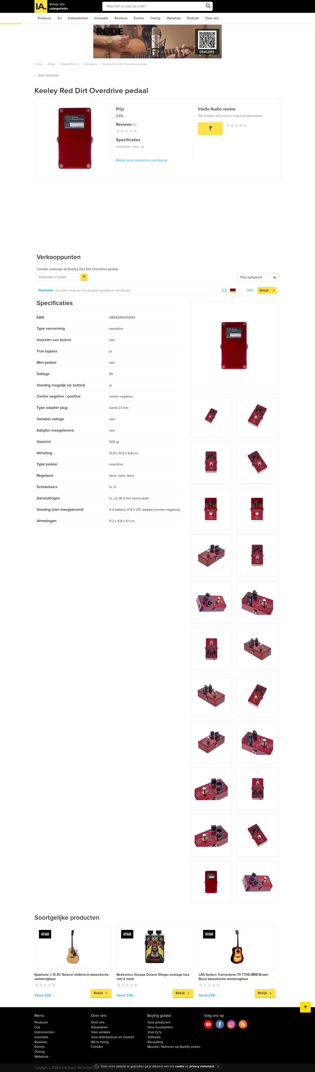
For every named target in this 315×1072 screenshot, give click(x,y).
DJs (37, 1027)
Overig (155, 18)
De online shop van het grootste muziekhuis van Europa (92, 290)
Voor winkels (100, 1032)
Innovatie (101, 18)
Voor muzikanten (160, 1027)
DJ (60, 18)
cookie (179, 1066)
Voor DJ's (154, 1032)
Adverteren (99, 1027)
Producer (44, 18)
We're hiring (100, 1042)
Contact (97, 1047)
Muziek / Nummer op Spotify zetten (174, 1047)
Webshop (174, 18)
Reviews (121, 18)
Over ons (212, 18)
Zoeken (208, 6)
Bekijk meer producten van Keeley (141, 160)
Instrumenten (78, 18)
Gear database (48, 75)
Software (154, 1037)
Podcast (193, 18)
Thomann (45, 290)
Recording (155, 1042)
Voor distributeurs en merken (112, 1037)
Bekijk (264, 290)
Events (139, 18)
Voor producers (158, 1022)
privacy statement (201, 1066)
